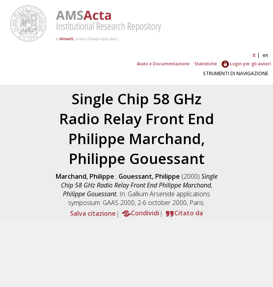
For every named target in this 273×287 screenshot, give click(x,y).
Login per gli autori (246, 63)
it (254, 55)
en (265, 55)
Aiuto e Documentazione (163, 63)
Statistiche (205, 63)
